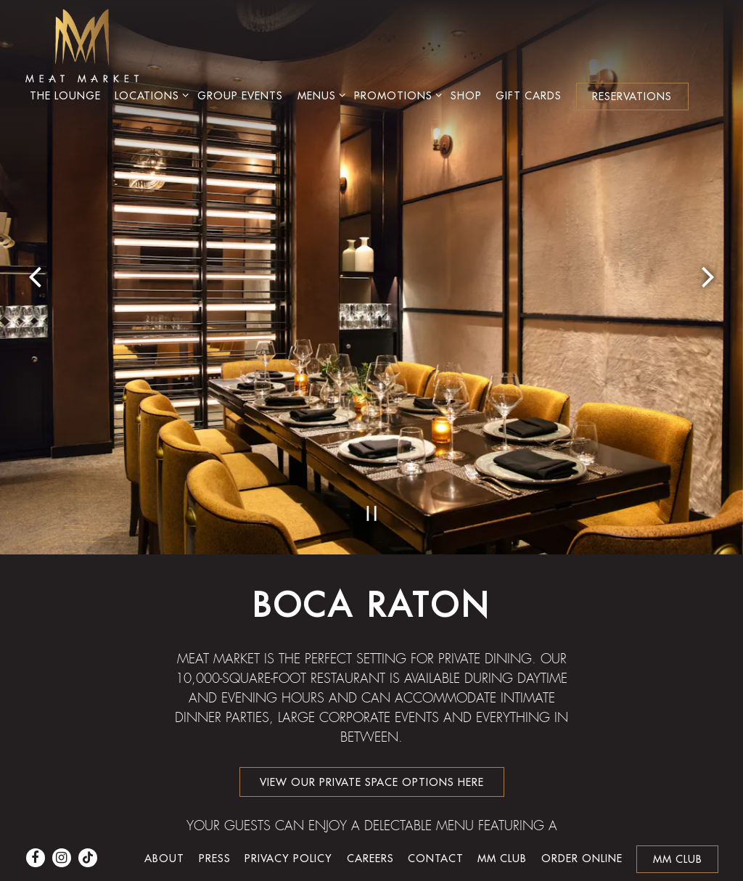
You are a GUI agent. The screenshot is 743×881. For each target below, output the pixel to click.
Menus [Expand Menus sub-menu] (319, 94)
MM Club (502, 832)
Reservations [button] (632, 96)
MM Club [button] (677, 833)
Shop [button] (466, 95)
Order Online (582, 832)
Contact (436, 832)
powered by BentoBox (372, 867)
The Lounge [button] (65, 95)
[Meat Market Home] (82, 45)
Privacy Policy (288, 832)
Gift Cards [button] (529, 95)
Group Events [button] (240, 95)
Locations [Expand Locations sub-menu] (149, 94)
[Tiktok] (87, 831)
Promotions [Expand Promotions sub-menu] (395, 94)
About (164, 832)
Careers (370, 832)
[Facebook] (35, 831)
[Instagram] (61, 831)
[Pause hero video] (372, 353)
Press (215, 832)
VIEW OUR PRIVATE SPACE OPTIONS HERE (372, 624)
